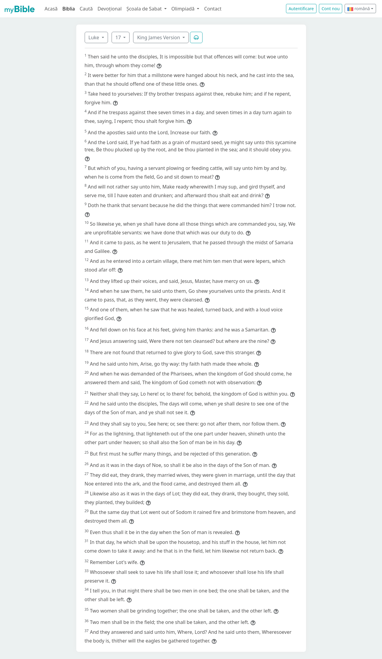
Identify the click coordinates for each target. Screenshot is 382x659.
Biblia (69, 8)
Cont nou (331, 8)
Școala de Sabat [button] (145, 8)
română (358, 8)
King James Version (159, 37)
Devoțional (110, 8)
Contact (212, 8)
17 (118, 37)
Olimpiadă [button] (183, 8)
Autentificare (301, 8)
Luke (95, 37)
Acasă (51, 8)
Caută (86, 8)
